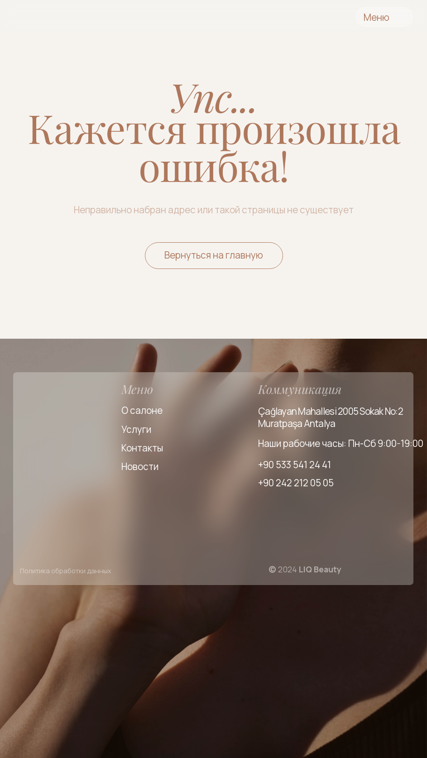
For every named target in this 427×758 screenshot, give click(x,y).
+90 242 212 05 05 (296, 482)
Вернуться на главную (213, 255)
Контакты (142, 447)
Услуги (136, 429)
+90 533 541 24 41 (294, 464)
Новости (139, 466)
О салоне (142, 410)
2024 (305, 569)
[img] (71, 17)
